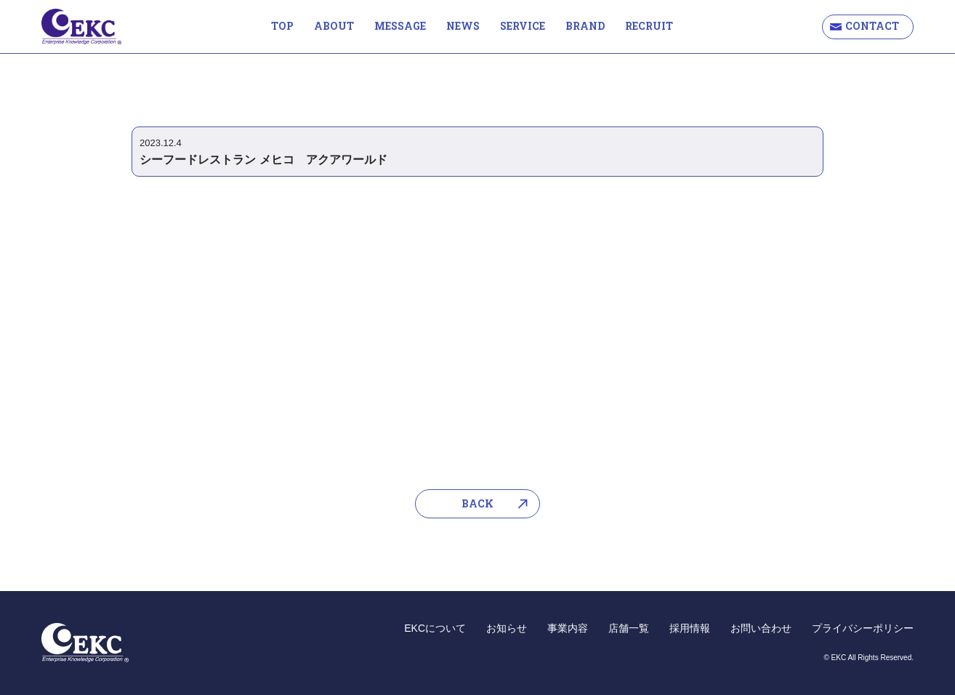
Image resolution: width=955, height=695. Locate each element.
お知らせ (506, 628)
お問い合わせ (760, 628)
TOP (282, 26)
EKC (81, 26)
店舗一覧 (628, 628)
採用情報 (689, 628)
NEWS (463, 26)
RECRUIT (649, 26)
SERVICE (522, 26)
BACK (477, 503)
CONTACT (872, 26)
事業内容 (567, 628)
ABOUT (334, 26)
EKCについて (435, 628)
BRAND (585, 26)
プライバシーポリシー (863, 628)
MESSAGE (400, 26)
